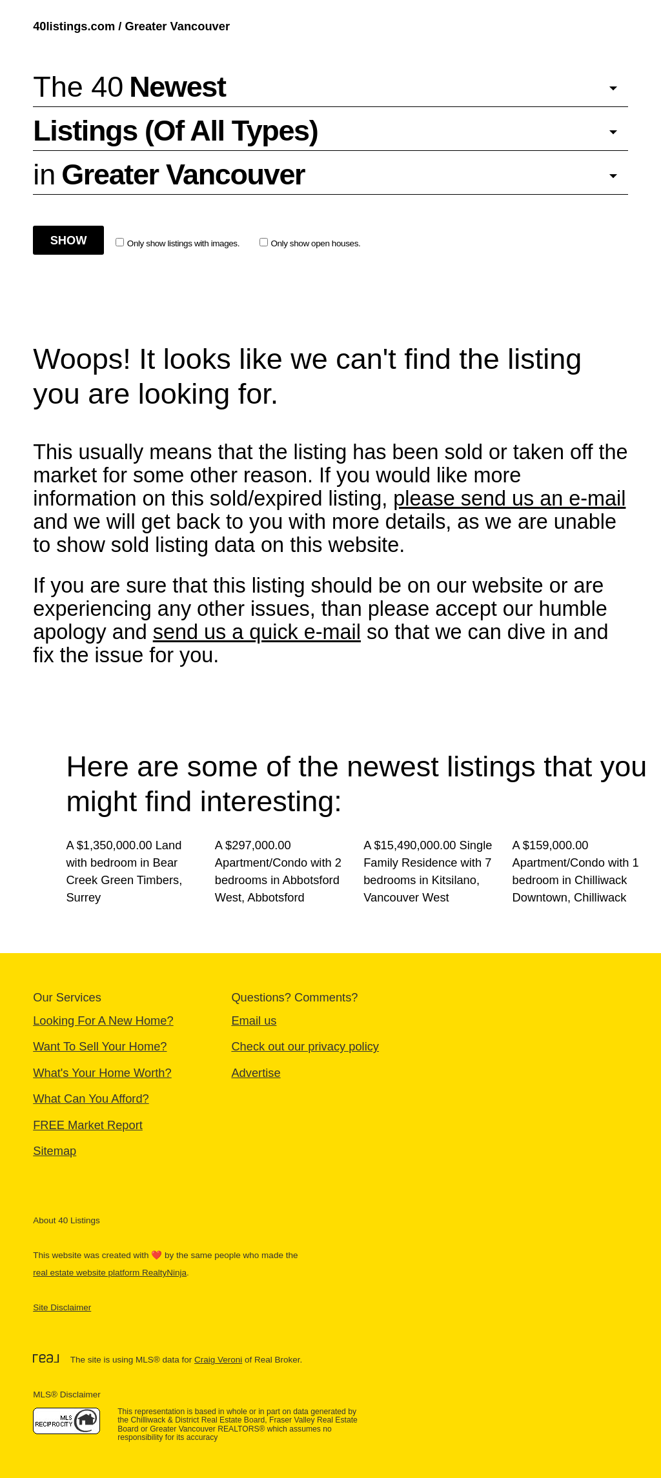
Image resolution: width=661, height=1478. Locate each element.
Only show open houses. (310, 243)
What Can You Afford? (91, 1098)
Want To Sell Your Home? (100, 1046)
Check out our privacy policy (305, 1046)
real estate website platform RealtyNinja (110, 1272)
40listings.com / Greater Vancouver (131, 26)
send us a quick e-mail (257, 632)
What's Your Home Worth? (102, 1072)
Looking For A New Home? (103, 1020)
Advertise (255, 1072)
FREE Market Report (88, 1125)
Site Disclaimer (62, 1307)
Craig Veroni (218, 1360)
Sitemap (54, 1151)
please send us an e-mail (509, 498)
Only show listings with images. (177, 243)
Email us (253, 1020)
